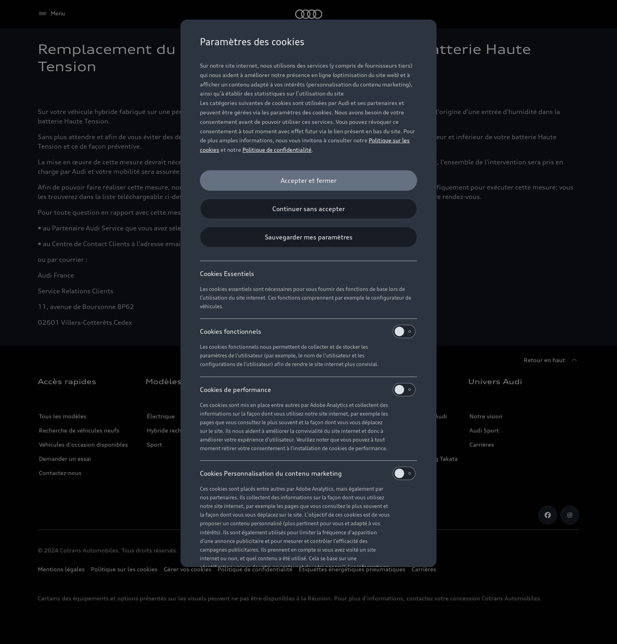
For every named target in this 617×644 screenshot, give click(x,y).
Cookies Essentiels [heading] (227, 274)
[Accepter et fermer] (308, 180)
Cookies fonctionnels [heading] (308, 331)
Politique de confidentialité (277, 149)
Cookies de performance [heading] (308, 390)
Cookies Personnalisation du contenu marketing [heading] (308, 473)
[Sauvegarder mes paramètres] (308, 237)
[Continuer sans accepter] (308, 209)
